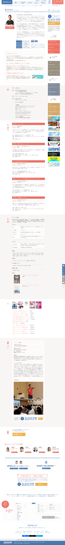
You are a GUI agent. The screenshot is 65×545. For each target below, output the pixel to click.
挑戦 (26, 46)
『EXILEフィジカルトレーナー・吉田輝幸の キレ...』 (20, 329)
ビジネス (18, 511)
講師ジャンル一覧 (40, 531)
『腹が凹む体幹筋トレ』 (16, 323)
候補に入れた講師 (18, 532)
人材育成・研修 (19, 512)
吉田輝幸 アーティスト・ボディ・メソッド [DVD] (30, 285)
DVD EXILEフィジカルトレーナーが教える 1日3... (30, 275)
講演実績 (46, 531)
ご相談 (24, 532)
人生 (18, 505)
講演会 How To (23, 539)
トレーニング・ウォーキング (26, 41)
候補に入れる (14, 452)
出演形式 (51, 504)
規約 (35, 531)
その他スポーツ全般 (26, 47)
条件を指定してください (48, 517)
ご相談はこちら (40, 418)
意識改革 (26, 43)
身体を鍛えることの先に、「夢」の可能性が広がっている (18, 65)
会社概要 (18, 539)
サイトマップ (46, 539)
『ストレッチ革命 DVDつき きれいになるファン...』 (20, 325)
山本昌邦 (26, 447)
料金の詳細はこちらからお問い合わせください (18, 434)
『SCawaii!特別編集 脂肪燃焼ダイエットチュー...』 (20, 317)
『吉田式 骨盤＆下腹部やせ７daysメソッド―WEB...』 (21, 319)
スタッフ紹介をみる (14, 468)
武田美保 (12, 447)
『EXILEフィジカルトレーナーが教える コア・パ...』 (20, 331)
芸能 (18, 518)
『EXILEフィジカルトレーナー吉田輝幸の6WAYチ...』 (21, 327)
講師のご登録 (47, 532)
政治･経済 (18, 508)
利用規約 (37, 0)
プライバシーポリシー (33, 539)
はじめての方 (29, 532)
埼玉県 (32, 41)
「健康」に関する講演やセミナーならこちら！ (15, 75)
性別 (38, 507)
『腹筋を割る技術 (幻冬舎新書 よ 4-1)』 (18, 321)
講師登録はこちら (45, 468)
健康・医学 (26, 44)
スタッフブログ (22, 468)
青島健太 (40, 447)
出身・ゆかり (52, 507)
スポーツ (19, 41)
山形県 (36, 41)
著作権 (27, 539)
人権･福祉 (18, 515)
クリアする (33, 503)
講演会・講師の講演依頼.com (9, 5)
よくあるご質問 (43, 0)
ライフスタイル (19, 44)
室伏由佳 (54, 447)
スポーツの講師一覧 (22, 5)
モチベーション (19, 43)
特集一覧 (42, 532)
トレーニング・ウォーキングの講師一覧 (32, 5)
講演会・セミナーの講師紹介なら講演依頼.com (24, 531)
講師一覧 (16, 5)
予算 (38, 504)
